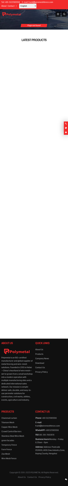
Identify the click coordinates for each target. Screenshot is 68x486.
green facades (7, 440)
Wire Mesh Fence (8, 458)
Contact (11, 6)
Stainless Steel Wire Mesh (12, 436)
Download (39, 363)
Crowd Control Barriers (11, 431)
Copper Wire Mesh (9, 427)
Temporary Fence (9, 444)
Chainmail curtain (9, 418)
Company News (42, 358)
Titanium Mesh (7, 422)
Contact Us (40, 367)
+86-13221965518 (12, 2)
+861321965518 (52, 430)
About (4, 6)
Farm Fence (6, 449)
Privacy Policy (41, 372)
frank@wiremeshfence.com (41, 2)
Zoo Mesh (5, 453)
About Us (39, 349)
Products (39, 354)
